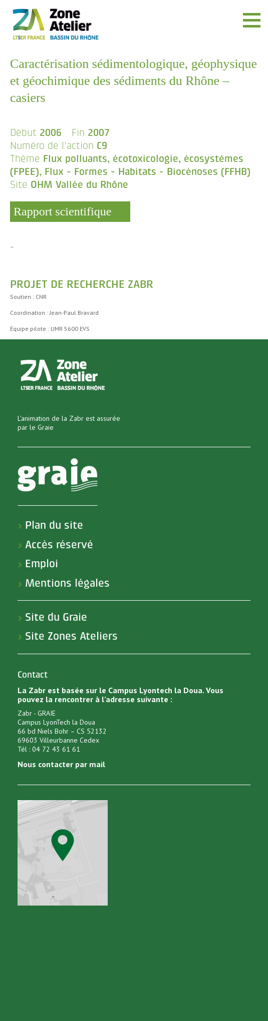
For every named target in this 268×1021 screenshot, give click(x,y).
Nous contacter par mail (61, 764)
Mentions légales (67, 583)
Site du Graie (56, 617)
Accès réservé (59, 544)
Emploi (41, 563)
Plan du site (54, 525)
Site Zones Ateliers (71, 636)
